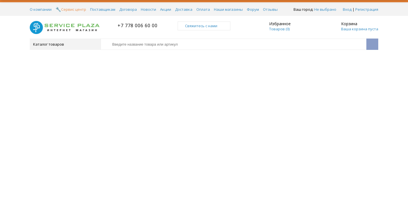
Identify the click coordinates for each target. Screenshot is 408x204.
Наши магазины (228, 9)
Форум (253, 9)
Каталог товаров (64, 44)
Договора (128, 9)
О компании (41, 9)
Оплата (203, 9)
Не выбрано (325, 9)
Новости (148, 9)
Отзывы (270, 9)
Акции (165, 9)
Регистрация (366, 9)
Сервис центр (73, 9)
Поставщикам (102, 9)
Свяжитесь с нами (204, 25)
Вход (347, 9)
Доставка (183, 9)
